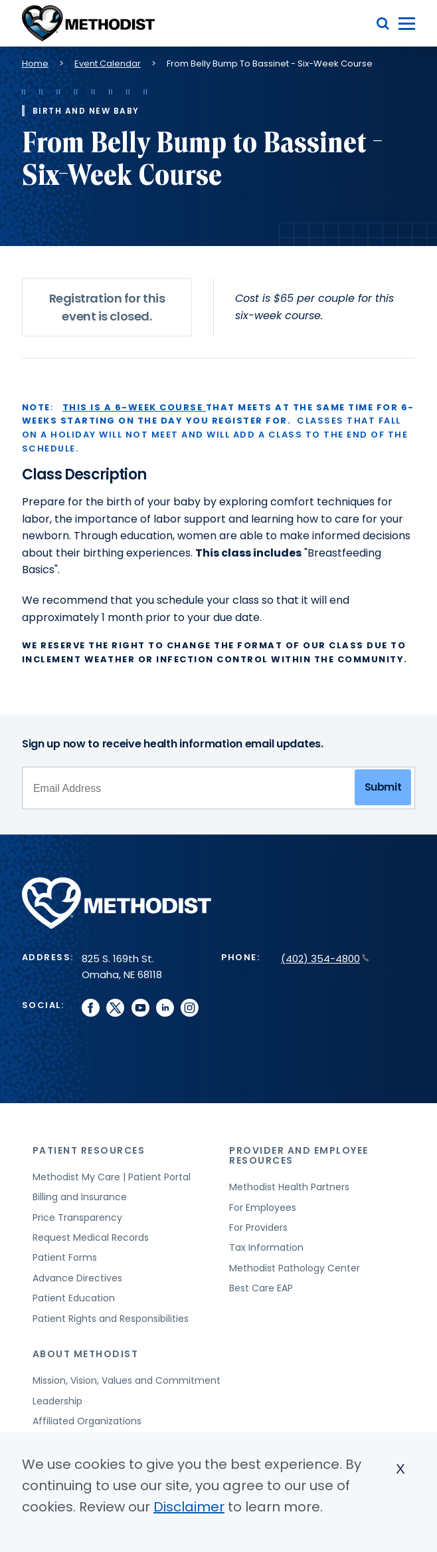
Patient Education (74, 1298)
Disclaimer (188, 1506)
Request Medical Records (91, 1237)
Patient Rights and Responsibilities (111, 1318)
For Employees (262, 1207)
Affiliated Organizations (87, 1421)
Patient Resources (89, 1150)
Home (35, 63)
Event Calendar (107, 63)
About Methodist (86, 1353)
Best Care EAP (261, 1288)
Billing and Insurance (80, 1197)
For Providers (258, 1227)
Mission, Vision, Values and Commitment (126, 1380)
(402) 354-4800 (325, 959)
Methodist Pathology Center (294, 1268)
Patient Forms (65, 1257)
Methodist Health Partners (289, 1187)
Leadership (57, 1401)
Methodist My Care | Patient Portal (112, 1177)
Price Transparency (77, 1217)
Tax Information (266, 1247)
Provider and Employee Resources (299, 1155)
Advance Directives (77, 1278)
